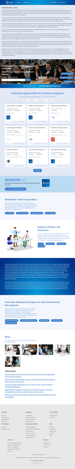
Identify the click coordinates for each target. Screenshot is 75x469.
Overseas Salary (29, 431)
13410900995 (13, 447)
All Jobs (3, 415)
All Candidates (29, 415)
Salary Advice (52, 429)
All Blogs (51, 427)
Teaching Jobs (5, 417)
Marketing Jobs (5, 419)
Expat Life (51, 433)
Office (10, 451)
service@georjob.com (14, 443)
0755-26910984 (14, 445)
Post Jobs (4, 427)
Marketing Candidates (31, 419)
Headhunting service (30, 435)
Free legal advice (30, 437)
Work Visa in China (30, 433)
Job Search (52, 417)
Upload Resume (53, 415)
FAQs (50, 435)
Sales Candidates (30, 421)
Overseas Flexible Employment (33, 429)
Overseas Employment (31, 427)
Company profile (47, 443)
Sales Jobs (4, 421)
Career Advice (52, 431)
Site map (45, 447)
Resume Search (5, 429)
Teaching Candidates (31, 417)
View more (37, 170)
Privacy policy (46, 445)
